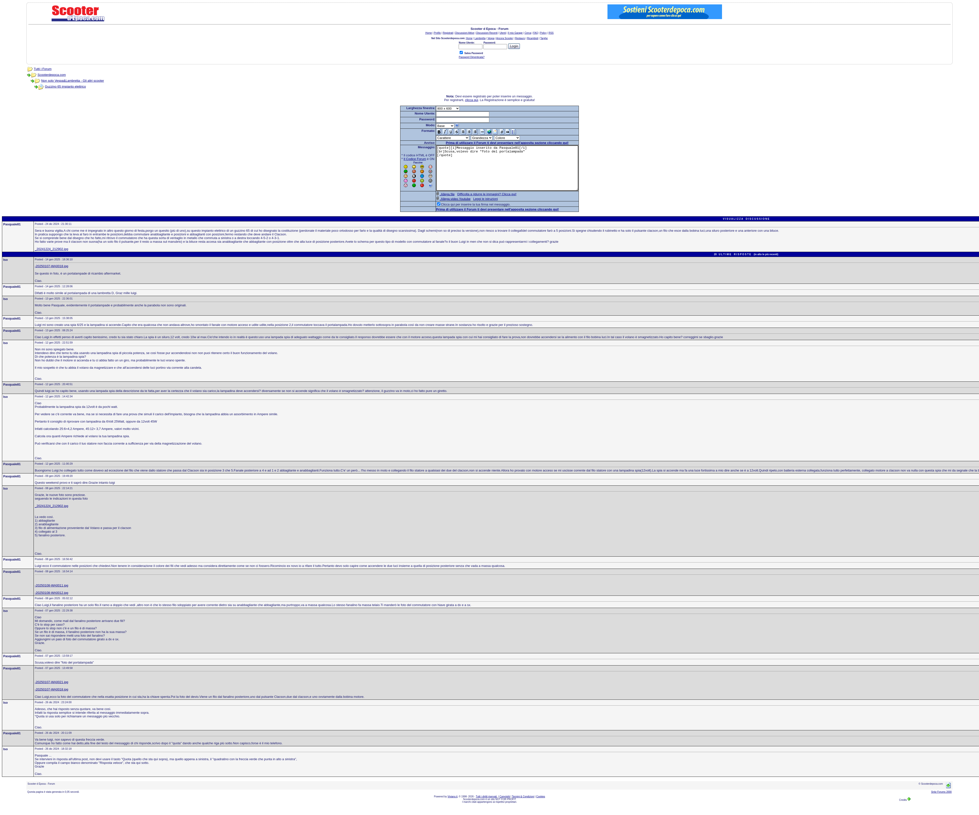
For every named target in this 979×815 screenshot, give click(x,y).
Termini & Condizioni (523, 805)
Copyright (505, 805)
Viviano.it (452, 805)
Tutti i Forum (42, 69)
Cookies (540, 805)
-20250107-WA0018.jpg (51, 275)
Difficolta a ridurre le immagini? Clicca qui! (478, 203)
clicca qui (471, 100)
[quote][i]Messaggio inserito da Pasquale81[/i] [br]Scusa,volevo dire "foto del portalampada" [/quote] (507, 172)
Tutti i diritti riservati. (487, 805)
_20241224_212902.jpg (51, 258)
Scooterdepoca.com (51, 75)
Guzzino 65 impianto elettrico (65, 86)
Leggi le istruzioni (477, 207)
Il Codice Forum (406, 159)
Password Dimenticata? (471, 57)
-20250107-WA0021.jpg (51, 691)
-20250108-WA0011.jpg (51, 594)
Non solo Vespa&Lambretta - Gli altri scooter (72, 80)
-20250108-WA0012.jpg (51, 601)
